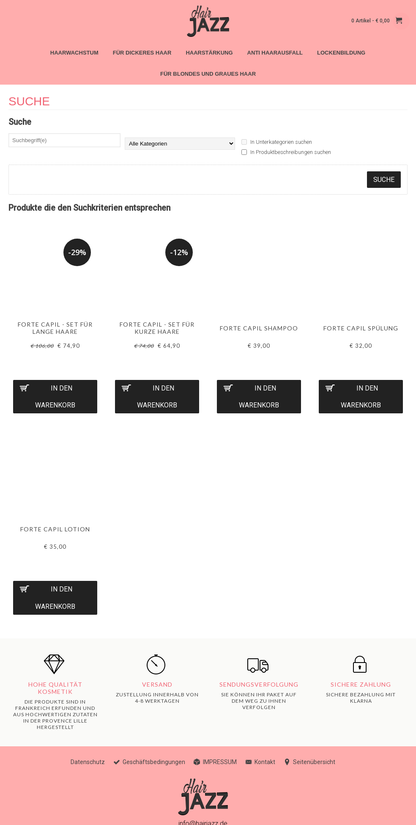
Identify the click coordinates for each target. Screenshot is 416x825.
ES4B (58, 812)
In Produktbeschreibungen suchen (286, 152)
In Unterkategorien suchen (276, 142)
